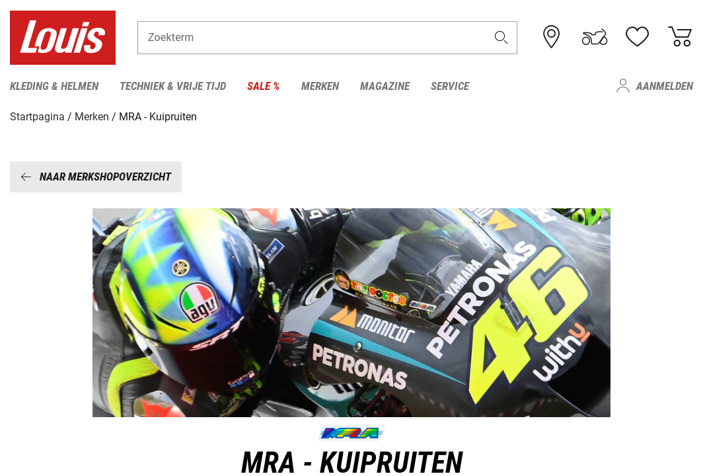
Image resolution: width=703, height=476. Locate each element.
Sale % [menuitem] (263, 86)
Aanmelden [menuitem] (664, 86)
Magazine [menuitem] (385, 86)
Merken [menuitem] (320, 86)
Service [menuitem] (450, 86)
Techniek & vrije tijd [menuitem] (173, 86)
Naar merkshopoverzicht (95, 176)
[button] (501, 37)
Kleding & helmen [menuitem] (54, 86)
